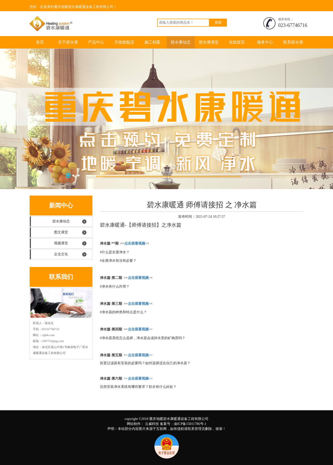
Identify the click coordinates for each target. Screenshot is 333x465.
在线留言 (237, 42)
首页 (40, 42)
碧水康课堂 (209, 42)
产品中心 (96, 42)
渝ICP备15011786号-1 (190, 424)
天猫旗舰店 (124, 42)
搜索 (218, 22)
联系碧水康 (293, 42)
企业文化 (61, 254)
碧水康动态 (181, 42)
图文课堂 (61, 232)
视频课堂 (61, 243)
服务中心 (265, 42)
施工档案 (152, 42)
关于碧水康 (68, 42)
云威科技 (152, 424)
